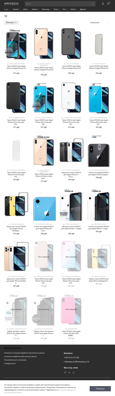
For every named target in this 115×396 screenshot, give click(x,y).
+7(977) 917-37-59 (71, 358)
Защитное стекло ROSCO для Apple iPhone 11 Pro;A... (71, 175)
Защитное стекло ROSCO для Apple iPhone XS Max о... (16, 281)
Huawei (17, 9)
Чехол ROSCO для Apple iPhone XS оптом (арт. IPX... (16, 175)
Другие (84, 9)
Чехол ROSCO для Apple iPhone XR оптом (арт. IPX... (16, 122)
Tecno (57, 9)
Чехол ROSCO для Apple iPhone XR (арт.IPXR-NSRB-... (71, 333)
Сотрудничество (10, 363)
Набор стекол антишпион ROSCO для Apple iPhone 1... (44, 333)
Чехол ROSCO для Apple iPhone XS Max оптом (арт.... (43, 176)
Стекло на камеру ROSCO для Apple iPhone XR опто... (44, 229)
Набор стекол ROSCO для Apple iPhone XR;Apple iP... (99, 280)
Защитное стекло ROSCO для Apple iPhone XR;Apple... (16, 229)
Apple (7, 9)
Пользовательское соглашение (15, 360)
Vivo (65, 9)
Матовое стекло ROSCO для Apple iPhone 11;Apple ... (71, 229)
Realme (36, 9)
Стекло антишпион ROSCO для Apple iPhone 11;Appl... (98, 228)
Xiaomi (74, 9)
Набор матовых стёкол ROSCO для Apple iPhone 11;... (16, 333)
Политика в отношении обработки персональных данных (24, 353)
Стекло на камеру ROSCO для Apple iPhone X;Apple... (98, 174)
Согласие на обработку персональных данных (20, 356)
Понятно (100, 388)
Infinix (26, 9)
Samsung (46, 9)
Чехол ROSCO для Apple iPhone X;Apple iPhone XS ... (16, 68)
